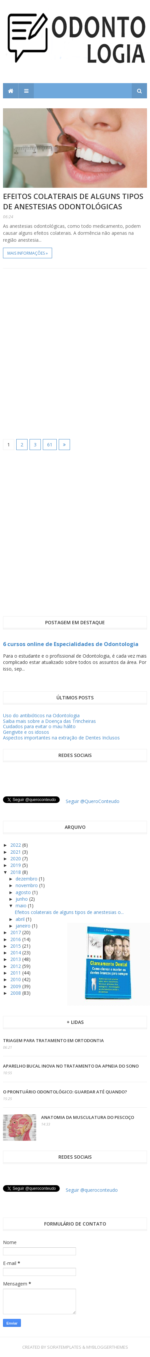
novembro (27, 885)
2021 (16, 852)
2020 (16, 858)
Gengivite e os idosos (26, 732)
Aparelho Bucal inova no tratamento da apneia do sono (71, 1066)
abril (21, 919)
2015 (16, 946)
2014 (16, 952)
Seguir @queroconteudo (92, 1190)
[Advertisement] (75, 353)
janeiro (24, 926)
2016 (16, 939)
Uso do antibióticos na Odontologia (41, 715)
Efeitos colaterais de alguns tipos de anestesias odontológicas (73, 201)
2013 (16, 959)
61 (49, 444)
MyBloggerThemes (107, 1347)
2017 (16, 932)
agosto (24, 892)
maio (22, 905)
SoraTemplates (64, 1347)
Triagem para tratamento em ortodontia (53, 1040)
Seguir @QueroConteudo (92, 801)
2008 (16, 993)
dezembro (27, 879)
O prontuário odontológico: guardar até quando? (65, 1092)
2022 (16, 845)
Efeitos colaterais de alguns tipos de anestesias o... (69, 912)
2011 (16, 973)
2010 (16, 979)
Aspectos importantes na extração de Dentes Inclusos (61, 737)
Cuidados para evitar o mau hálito (39, 726)
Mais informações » (27, 253)
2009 (16, 986)
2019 (16, 865)
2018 (16, 872)
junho (22, 899)
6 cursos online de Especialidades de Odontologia (70, 644)
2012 (16, 966)
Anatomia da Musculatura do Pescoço (87, 1117)
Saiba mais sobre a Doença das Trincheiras (49, 721)
